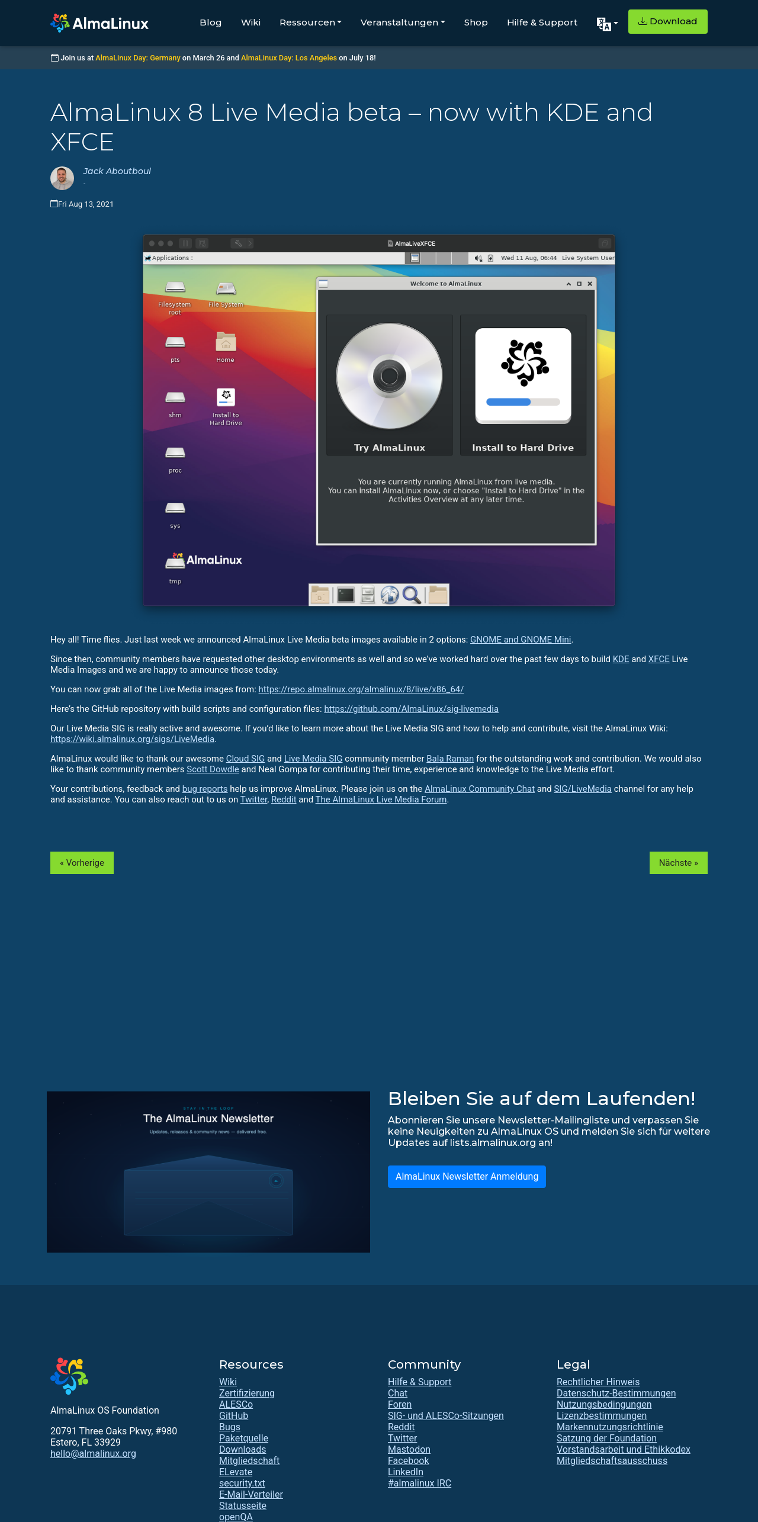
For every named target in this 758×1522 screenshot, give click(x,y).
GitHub (233, 1415)
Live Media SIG (313, 758)
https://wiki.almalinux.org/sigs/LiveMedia (132, 739)
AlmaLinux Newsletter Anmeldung (467, 1176)
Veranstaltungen (399, 22)
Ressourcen (307, 22)
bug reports (205, 789)
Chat (397, 1393)
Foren (400, 1404)
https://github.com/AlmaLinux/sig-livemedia (411, 709)
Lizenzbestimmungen (602, 1415)
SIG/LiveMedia (583, 789)
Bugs (229, 1427)
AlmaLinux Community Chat (480, 789)
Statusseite (242, 1505)
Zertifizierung (247, 1393)
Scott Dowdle (213, 769)
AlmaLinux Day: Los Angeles (289, 57)
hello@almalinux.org (93, 1453)
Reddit (284, 799)
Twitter (253, 799)
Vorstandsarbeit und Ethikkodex (623, 1449)
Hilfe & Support (542, 22)
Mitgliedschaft (249, 1460)
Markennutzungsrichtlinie (610, 1427)
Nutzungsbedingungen (604, 1404)
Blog (211, 22)
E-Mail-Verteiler (251, 1494)
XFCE (659, 659)
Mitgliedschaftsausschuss (612, 1460)
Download (668, 21)
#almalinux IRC (419, 1483)
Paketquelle (243, 1438)
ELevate (235, 1472)
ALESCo (236, 1404)
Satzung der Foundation (607, 1438)
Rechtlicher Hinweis (598, 1382)
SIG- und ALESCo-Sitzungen (446, 1415)
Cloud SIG (245, 758)
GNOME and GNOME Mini (520, 639)
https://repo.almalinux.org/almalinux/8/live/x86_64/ (361, 689)
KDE (621, 659)
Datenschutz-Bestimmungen (616, 1393)
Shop (476, 22)
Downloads (242, 1449)
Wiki (251, 22)
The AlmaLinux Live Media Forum (381, 799)
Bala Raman (450, 758)
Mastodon (409, 1449)
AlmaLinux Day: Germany (137, 57)
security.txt (242, 1483)
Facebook (408, 1460)
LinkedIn (405, 1472)
